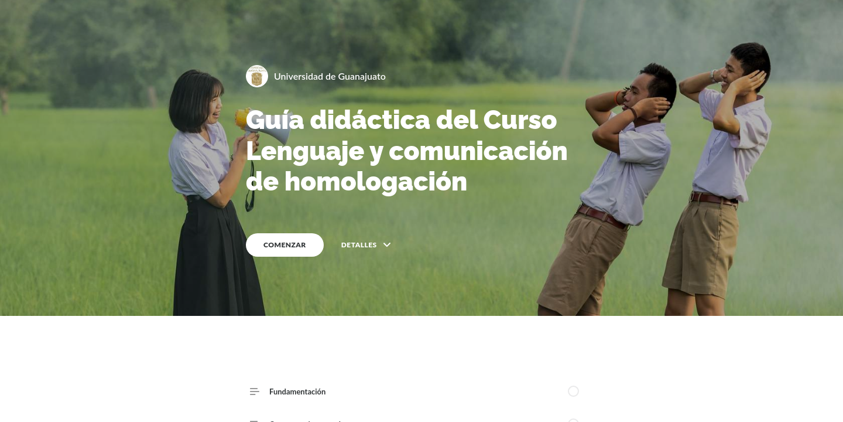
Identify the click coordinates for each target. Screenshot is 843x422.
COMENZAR (284, 244)
